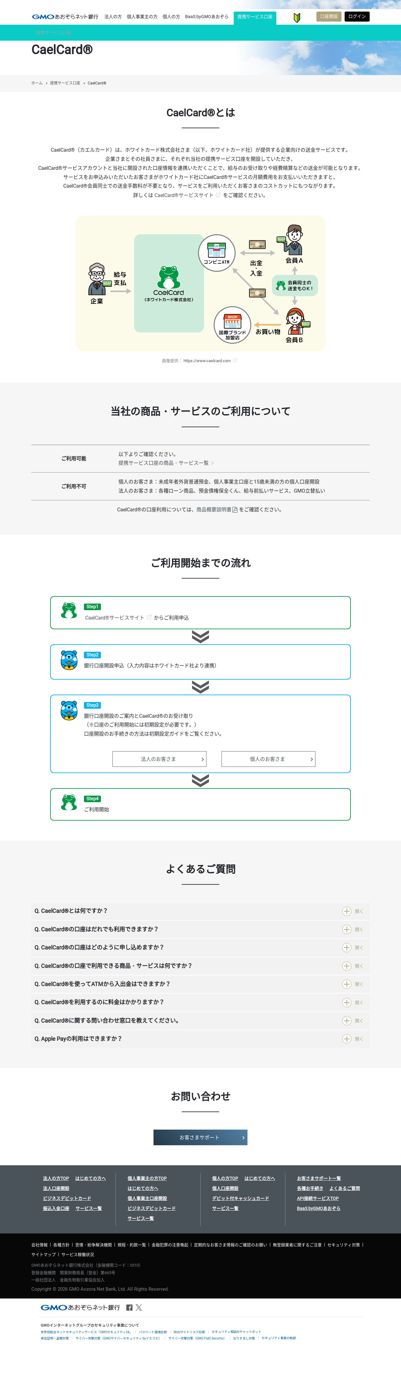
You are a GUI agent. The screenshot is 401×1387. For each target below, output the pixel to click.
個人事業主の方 (142, 16)
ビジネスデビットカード (67, 1198)
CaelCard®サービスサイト (184, 195)
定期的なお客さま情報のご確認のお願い (230, 1245)
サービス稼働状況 (77, 1254)
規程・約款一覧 (131, 1245)
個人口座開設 (225, 1188)
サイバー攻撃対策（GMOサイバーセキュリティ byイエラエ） (119, 1338)
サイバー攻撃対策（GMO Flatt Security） (197, 1338)
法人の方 (113, 16)
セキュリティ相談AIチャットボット (236, 1331)
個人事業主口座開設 (147, 1198)
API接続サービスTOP (318, 1198)
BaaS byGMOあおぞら (207, 16)
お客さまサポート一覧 (319, 1178)
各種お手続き (310, 1188)
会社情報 (39, 1245)
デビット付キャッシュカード (240, 1198)
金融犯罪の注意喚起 (170, 1245)
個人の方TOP (225, 1178)
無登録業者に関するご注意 (297, 1245)
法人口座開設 (56, 1188)
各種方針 (61, 1245)
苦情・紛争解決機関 (93, 1245)
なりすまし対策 (244, 1338)
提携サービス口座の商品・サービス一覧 (163, 463)
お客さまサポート (308, 18)
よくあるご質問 (344, 1188)
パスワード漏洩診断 (153, 1331)
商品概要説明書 (214, 510)
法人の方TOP (56, 1178)
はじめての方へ (90, 1178)
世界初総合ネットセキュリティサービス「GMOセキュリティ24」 (86, 1331)
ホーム (37, 83)
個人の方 (171, 16)
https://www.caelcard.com (207, 360)
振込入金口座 (56, 1208)
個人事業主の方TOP (147, 1178)
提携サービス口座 (255, 16)
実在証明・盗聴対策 (55, 1338)
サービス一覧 (89, 1208)
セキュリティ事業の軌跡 (279, 1337)
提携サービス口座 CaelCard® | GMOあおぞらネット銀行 (65, 17)
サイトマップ (43, 1254)
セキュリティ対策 (343, 1245)
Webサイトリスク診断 (189, 1331)
